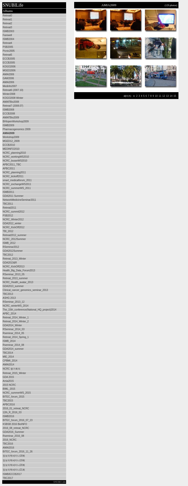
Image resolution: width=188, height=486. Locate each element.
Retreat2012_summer (14, 235)
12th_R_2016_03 (12, 412)
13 (167, 96)
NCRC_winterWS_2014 (15, 305)
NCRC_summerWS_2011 (17, 188)
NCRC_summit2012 (13, 211)
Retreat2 (7, 23)
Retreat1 (7, 19)
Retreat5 (7, 54)
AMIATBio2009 (11, 117)
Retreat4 (7, 43)
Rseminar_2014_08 (13, 345)
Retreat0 (7, 15)
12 (163, 96)
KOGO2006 (9, 66)
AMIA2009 (8, 133)
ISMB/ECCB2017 (12, 474)
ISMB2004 (8, 39)
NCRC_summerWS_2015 (17, 392)
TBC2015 (8, 400)
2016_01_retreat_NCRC (16, 408)
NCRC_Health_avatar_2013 (18, 282)
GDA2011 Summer (13, 196)
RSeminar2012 (11, 247)
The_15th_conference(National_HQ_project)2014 (29, 309)
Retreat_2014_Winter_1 (16, 317)
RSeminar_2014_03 (13, 329)
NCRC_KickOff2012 (13, 227)
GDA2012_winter (12, 223)
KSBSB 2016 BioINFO (15, 424)
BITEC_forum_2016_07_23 (18, 420)
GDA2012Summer (13, 250)
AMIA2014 (8, 364)
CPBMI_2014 (10, 360)
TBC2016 (8, 443)
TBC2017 (8, 478)
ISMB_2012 (9, 243)
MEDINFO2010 (11, 149)
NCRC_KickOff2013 (13, 266)
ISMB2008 (8, 109)
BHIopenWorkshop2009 (16, 121)
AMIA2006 (8, 74)
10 (156, 96)
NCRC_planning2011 (14, 172)
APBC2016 (9, 404)
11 (160, 96)
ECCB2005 (9, 58)
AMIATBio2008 (11, 101)
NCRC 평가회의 (11, 368)
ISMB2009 (8, 125)
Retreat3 (7, 27)
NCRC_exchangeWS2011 (17, 184)
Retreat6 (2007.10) (13, 90)
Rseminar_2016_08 (13, 436)
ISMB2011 (8, 192)
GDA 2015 (8, 377)
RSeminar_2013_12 (13, 301)
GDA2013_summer (13, 286)
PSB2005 (8, 47)
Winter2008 (9, 94)
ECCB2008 (9, 113)
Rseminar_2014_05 (13, 333)
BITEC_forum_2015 (13, 396)
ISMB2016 (8, 416)
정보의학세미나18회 (14, 455)
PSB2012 (8, 215)
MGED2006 (9, 70)
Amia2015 (8, 381)
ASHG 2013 (9, 298)
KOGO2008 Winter (13, 98)
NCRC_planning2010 (14, 152)
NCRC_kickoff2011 (13, 176)
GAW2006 (8, 78)
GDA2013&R (10, 262)
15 (174, 96)
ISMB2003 (8, 31)
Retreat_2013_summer (15, 278)
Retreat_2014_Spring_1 (16, 337)
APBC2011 (9, 168)
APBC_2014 (9, 313)
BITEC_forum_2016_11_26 (18, 451)
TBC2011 (8, 203)
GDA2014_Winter (12, 325)
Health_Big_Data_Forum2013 (19, 270)
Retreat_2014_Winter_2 (16, 321)
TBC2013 (8, 294)
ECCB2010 (9, 145)
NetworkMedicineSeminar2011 (19, 200)
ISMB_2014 (9, 341)
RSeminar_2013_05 (13, 274)
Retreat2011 (9, 207)
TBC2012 (8, 254)
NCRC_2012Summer (14, 239)
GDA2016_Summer (13, 432)
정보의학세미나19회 (14, 460)
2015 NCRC (9, 385)
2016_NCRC (10, 439)
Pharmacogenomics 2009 (16, 129)
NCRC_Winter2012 (13, 219)
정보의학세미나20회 (14, 465)
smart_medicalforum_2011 (17, 180)
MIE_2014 (8, 356)
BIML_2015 (9, 388)
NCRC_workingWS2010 (16, 156)
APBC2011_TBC (12, 164)
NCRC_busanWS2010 (15, 160)
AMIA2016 (8, 447)
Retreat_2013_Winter (14, 258)
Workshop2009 (11, 137)
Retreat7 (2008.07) (13, 105)
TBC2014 (8, 352)
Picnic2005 (9, 51)
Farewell (7, 35)
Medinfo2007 (10, 86)
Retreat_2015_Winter (14, 373)
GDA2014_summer (13, 349)
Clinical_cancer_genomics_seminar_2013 (25, 290)
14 (171, 96)
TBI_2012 (8, 231)
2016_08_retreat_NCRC (16, 428)
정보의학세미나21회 (14, 469)
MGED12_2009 (11, 141)
